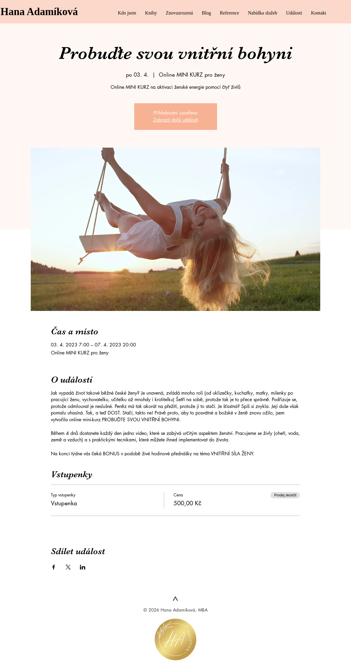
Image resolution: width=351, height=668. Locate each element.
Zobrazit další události (175, 120)
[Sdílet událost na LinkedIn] (82, 567)
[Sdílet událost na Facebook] (53, 567)
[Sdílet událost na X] (68, 567)
